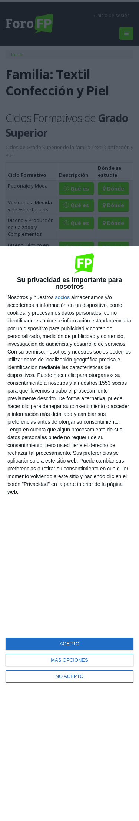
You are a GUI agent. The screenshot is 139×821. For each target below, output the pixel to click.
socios (62, 297)
